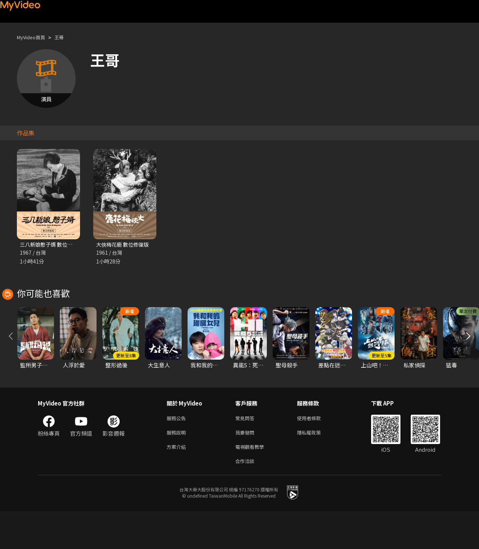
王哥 (64, 37)
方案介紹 (178, 483)
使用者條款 (315, 452)
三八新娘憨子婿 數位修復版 (53, 244)
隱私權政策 (315, 467)
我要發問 (246, 467)
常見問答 (246, 452)
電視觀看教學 (251, 483)
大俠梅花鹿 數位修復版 (124, 244)
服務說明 (178, 467)
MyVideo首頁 (33, 37)
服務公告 (178, 452)
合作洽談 (246, 498)
